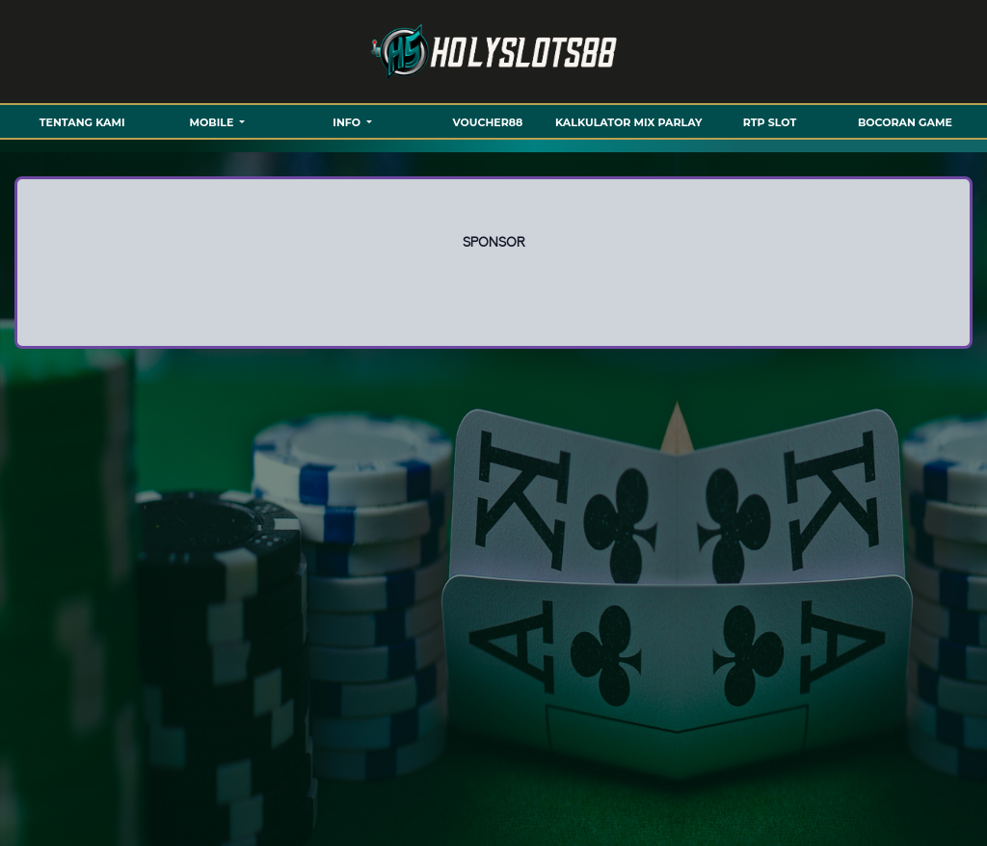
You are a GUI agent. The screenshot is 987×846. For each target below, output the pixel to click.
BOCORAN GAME (905, 122)
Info (348, 122)
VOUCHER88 (488, 122)
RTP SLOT (769, 122)
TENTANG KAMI (82, 122)
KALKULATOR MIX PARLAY (628, 122)
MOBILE (213, 122)
